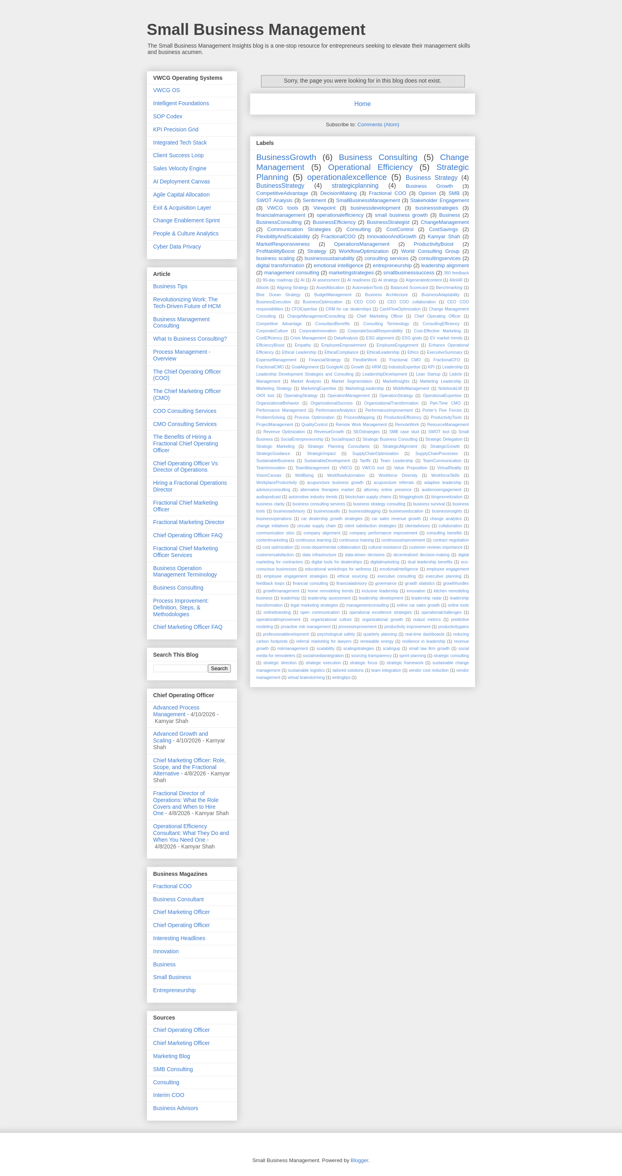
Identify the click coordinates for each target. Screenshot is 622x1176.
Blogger (359, 1160)
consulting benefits (444, 533)
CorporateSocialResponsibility (375, 331)
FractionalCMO (270, 367)
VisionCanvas (268, 475)
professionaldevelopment (286, 634)
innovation (416, 591)
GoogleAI (334, 367)
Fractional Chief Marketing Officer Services (185, 551)
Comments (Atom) (378, 124)
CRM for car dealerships (348, 309)
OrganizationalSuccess (332, 403)
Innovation (166, 951)
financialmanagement (280, 215)
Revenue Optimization (284, 432)
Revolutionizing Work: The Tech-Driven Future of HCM (187, 302)
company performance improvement (383, 533)
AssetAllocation (330, 287)
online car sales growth (418, 605)
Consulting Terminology (386, 324)
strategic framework (404, 663)
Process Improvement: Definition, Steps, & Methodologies (181, 607)
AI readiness (358, 280)
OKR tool (265, 395)
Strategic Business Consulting (390, 439)
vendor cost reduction (429, 670)
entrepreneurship (392, 265)
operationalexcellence (347, 176)
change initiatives (272, 526)
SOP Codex (167, 116)
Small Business (172, 977)
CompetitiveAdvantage (282, 193)
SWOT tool (438, 432)
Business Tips (170, 286)
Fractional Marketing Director (189, 522)
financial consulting (310, 583)
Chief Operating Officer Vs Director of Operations (185, 466)
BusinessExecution (273, 302)
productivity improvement (407, 627)
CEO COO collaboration (411, 302)
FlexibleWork (365, 360)
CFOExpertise (304, 309)
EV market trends (446, 338)
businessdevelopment (376, 208)
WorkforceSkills (445, 475)
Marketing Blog (171, 1056)
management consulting (291, 273)
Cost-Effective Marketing (437, 331)
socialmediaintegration (323, 656)
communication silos (275, 533)
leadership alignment (445, 265)
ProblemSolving (270, 417)
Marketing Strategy (274, 388)
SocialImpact (343, 439)
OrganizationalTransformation (391, 403)
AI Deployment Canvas (181, 181)
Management (268, 381)
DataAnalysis (346, 338)
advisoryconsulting (273, 490)
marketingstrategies (351, 273)
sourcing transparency (371, 656)
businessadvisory (289, 511)
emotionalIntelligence (399, 569)
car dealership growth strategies (332, 519)
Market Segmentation (352, 381)
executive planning (443, 576)
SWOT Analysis (274, 200)
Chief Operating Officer (438, 316)
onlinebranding (277, 612)
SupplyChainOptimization (375, 453)
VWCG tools (282, 208)
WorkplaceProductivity (276, 482)
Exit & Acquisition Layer (182, 207)
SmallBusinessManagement (368, 200)
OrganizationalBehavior (277, 403)
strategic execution (323, 663)
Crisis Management (308, 338)
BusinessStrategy (280, 185)
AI (303, 280)
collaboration (450, 526)
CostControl (400, 229)
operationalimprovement (278, 619)
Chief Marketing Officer (380, 316)
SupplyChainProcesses (436, 453)
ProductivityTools (446, 417)
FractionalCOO (338, 236)
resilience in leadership (423, 641)
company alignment (321, 533)
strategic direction (280, 663)
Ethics (413, 352)
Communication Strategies (299, 229)
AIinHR (456, 280)
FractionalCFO (446, 360)
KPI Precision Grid (175, 129)
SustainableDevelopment (327, 461)
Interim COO (168, 1095)
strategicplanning (355, 185)
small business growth (401, 215)
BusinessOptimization (322, 302)
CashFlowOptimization (399, 309)
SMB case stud (404, 432)
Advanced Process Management (176, 710)
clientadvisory (417, 526)
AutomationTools (367, 287)
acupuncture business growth (335, 482)
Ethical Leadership (299, 352)
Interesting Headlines (179, 938)
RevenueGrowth (329, 432)
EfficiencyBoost (270, 345)
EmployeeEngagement (397, 345)
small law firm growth (429, 648)
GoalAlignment (305, 367)
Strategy (316, 251)
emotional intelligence (338, 265)
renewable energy (377, 641)
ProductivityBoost (433, 244)
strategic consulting (451, 656)
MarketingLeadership (365, 388)
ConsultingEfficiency (440, 324)
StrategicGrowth (445, 446)
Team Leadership (396, 461)
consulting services (387, 258)
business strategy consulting (379, 504)
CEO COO (365, 302)
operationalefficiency (340, 215)
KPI (431, 367)
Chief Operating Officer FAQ (188, 535)
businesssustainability (330, 258)
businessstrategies (436, 208)
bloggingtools (411, 497)
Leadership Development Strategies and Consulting (304, 374)
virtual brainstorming (306, 677)
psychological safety (336, 634)
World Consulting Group (430, 251)
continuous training (356, 540)
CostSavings (443, 229)
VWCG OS (166, 90)
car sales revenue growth (396, 519)
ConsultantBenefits (332, 324)
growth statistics (420, 583)
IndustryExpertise (404, 367)
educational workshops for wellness (338, 569)
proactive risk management (306, 627)
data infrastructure (319, 555)
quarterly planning (380, 634)
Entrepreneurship (174, 990)
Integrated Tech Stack (180, 142)
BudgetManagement (332, 295)
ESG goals (412, 338)
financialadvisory (351, 583)
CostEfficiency (269, 338)
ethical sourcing (353, 576)
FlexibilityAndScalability (283, 236)
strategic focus (363, 663)
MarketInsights (396, 381)
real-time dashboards (425, 634)
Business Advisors (175, 1108)
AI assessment (326, 280)
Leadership (452, 367)
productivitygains (453, 627)
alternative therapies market (327, 490)
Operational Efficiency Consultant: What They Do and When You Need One (191, 833)
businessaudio (327, 511)
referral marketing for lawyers (323, 641)
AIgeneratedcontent (424, 280)
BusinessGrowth (286, 157)
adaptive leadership (442, 482)
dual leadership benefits (430, 562)
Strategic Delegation (444, 439)
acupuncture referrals (394, 482)
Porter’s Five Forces (442, 410)
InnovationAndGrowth (392, 236)
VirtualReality (449, 468)
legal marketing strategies (314, 605)
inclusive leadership (380, 591)
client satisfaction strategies (370, 526)
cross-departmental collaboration (331, 547)
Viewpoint (324, 208)
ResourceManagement (448, 424)
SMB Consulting (173, 1069)
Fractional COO (387, 193)
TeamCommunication (442, 461)
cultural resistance (384, 547)
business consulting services (318, 504)
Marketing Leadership (440, 381)
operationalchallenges (441, 612)
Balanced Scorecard (409, 287)
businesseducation (406, 511)
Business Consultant (178, 899)
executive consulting (396, 576)
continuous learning (313, 540)
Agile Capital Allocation (181, 194)
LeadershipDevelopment (385, 374)
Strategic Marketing (275, 446)
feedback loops (270, 583)
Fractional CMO (405, 360)
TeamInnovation (270, 468)
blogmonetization (447, 497)
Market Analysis (306, 381)
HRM (376, 367)
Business (449, 215)
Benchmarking (449, 287)
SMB (453, 193)
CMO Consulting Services (185, 424)
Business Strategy (432, 177)
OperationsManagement (361, 244)
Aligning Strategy (292, 287)
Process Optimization (315, 417)
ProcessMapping (359, 417)
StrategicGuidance (273, 453)
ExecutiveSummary (445, 352)
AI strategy (388, 280)
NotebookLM (450, 388)
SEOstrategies (366, 432)
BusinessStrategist (388, 222)
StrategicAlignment (400, 446)
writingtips (341, 677)
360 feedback (456, 273)
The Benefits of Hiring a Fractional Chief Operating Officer (185, 443)
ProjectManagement (274, 424)
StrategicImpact (321, 453)
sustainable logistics (306, 670)
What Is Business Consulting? (190, 338)
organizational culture (331, 619)
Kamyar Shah (444, 236)
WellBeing (304, 475)
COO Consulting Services (185, 411)
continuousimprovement (403, 540)
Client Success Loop (178, 155)
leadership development (381, 598)
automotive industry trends (313, 497)
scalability (325, 648)
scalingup (391, 648)
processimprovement (357, 627)
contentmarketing (272, 540)
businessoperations (274, 519)
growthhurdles (456, 583)
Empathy (303, 345)
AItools (262, 287)
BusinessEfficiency (334, 222)
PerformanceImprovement (389, 410)
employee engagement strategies (295, 576)
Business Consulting (378, 157)
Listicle (455, 374)
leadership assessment (329, 598)
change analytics (446, 519)
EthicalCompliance (341, 352)
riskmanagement (292, 648)
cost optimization (278, 547)
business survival (429, 504)
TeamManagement (312, 468)
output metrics (427, 619)
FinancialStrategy (325, 360)
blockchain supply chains (368, 497)
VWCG (346, 468)
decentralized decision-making (421, 555)
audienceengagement (441, 490)
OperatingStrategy (300, 395)
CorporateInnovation (317, 331)
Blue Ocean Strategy (278, 295)
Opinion (427, 193)
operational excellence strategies (380, 612)
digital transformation (280, 265)
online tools (458, 605)
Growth (357, 367)
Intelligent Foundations (181, 103)
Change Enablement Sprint (186, 220)
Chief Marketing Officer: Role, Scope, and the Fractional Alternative (189, 767)
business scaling (275, 258)
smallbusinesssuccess (408, 273)
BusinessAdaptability (441, 295)
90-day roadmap (278, 280)
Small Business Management (256, 29)
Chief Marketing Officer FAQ (188, 627)
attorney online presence (388, 490)
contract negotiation (451, 540)
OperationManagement (349, 395)
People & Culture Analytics (186, 233)
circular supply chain (316, 526)
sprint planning (412, 656)
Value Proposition (410, 468)
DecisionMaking (339, 193)
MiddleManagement (411, 388)
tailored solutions (347, 670)
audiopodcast (268, 497)
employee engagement (447, 569)
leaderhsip (290, 598)
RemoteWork (407, 424)
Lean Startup (428, 374)
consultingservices (440, 258)
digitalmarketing (385, 562)
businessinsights (447, 511)
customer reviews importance (436, 547)
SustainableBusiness (275, 461)
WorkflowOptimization (363, 251)
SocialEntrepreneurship (302, 439)
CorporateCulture (272, 331)
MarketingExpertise (318, 388)
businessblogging (364, 511)
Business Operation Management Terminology (185, 571)
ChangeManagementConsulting (316, 316)
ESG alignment (380, 338)
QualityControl (314, 424)
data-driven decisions (365, 555)
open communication (320, 612)
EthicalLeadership (383, 352)
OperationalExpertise (442, 395)
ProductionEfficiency (402, 417)
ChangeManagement (445, 222)
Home (362, 103)
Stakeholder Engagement (439, 200)
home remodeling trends (330, 591)
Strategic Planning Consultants (339, 446)
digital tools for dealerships (336, 562)
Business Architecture (386, 295)
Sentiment (314, 200)
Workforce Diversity (398, 475)
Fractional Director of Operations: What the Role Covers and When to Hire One (186, 803)
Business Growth (429, 186)
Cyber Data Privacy (177, 246)
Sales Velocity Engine (180, 168)
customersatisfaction (275, 555)
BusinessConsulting (278, 222)
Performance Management (281, 410)
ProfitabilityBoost (275, 251)
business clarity (270, 504)
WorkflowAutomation (346, 475)
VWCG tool (373, 468)
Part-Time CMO (445, 403)
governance (386, 583)
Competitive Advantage (279, 324)
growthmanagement (281, 591)
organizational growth (382, 619)
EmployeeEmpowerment (343, 345)
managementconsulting (367, 605)
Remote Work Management (361, 424)
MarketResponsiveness (283, 244)
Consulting (358, 229)
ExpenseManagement (276, 360)
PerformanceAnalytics (336, 410)
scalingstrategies (358, 648)
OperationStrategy (396, 395)
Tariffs (365, 461)
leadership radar (426, 598)
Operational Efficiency (370, 167)
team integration (386, 670)
